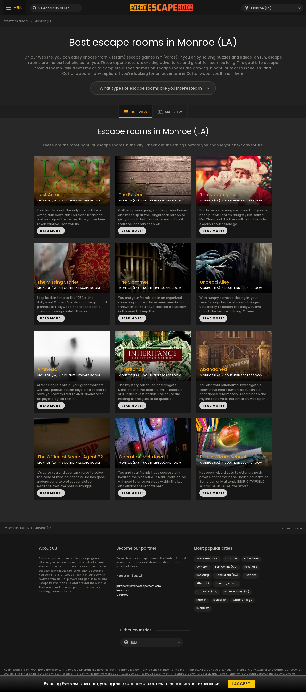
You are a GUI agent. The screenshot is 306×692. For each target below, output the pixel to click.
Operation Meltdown (142, 457)
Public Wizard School (223, 457)
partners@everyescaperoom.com (138, 586)
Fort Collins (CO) (226, 567)
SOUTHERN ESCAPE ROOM (81, 200)
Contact (122, 595)
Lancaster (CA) (207, 592)
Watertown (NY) (207, 559)
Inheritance (131, 369)
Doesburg (202, 575)
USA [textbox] (134, 642)
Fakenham (251, 559)
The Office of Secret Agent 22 (70, 457)
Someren (202, 567)
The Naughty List (218, 194)
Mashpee (231, 559)
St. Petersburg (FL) (236, 592)
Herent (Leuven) (227, 583)
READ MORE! (51, 231)
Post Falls (250, 567)
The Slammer (133, 282)
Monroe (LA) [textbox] (261, 8)
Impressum (123, 590)
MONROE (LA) (47, 200)
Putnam (250, 575)
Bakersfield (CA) (227, 575)
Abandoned (213, 369)
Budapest (203, 608)
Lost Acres (48, 194)
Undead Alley (214, 282)
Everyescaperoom (17, 21)
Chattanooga (243, 600)
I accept (241, 683)
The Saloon (131, 194)
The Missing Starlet (58, 282)
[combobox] (272, 8)
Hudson (201, 600)
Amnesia (47, 369)
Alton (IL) (202, 583)
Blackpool (219, 600)
